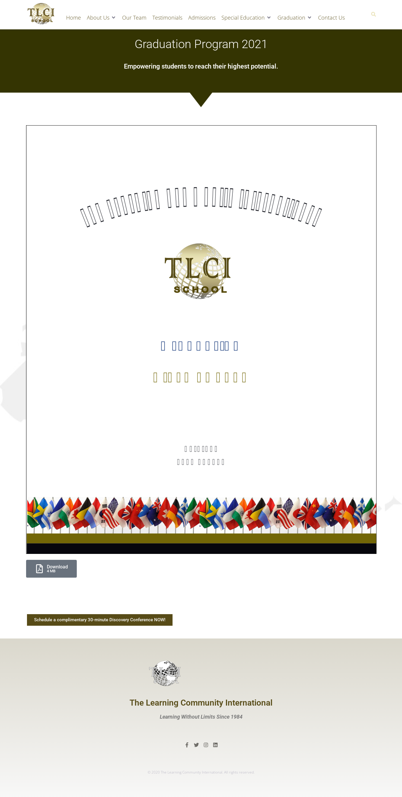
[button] (101, 17)
